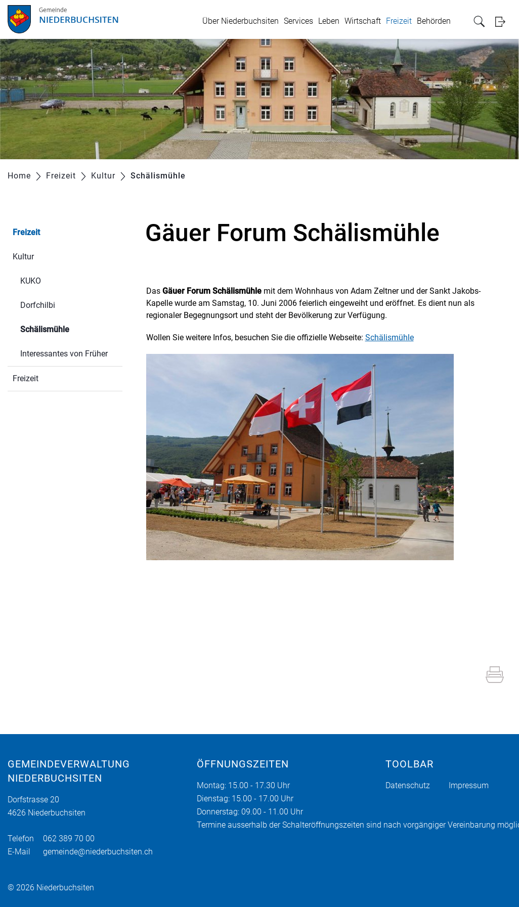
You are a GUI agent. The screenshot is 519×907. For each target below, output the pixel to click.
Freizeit (399, 21)
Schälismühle (68, 328)
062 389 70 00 (69, 838)
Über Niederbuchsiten (240, 21)
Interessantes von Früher (64, 353)
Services (298, 21)
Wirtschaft (362, 21)
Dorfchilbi (37, 305)
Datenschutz (407, 785)
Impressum (469, 785)
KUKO (30, 281)
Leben (328, 21)
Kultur (23, 256)
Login (503, 21)
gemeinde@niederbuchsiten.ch (98, 851)
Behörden (434, 21)
